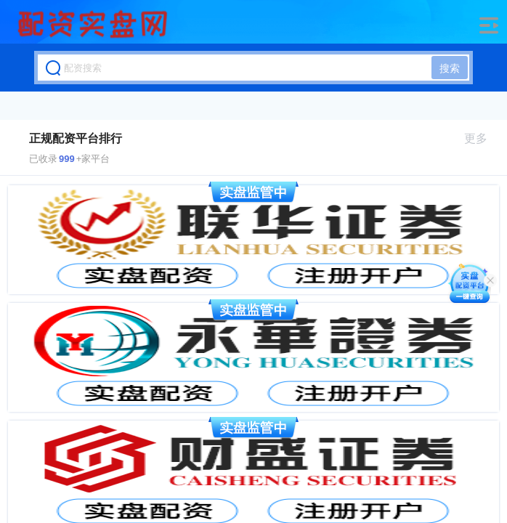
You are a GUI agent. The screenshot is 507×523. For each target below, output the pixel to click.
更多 (482, 138)
